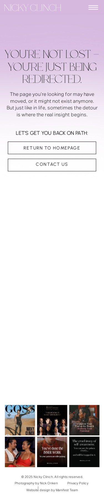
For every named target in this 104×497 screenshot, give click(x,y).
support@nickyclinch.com (36, 355)
